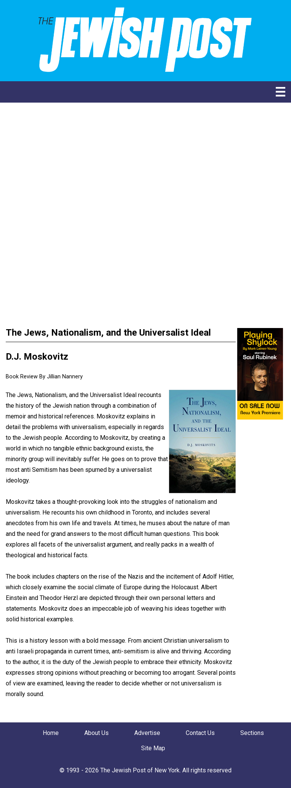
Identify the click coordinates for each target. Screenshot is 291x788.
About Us (96, 733)
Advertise (147, 733)
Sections (252, 733)
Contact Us (200, 733)
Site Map (153, 748)
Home (51, 733)
